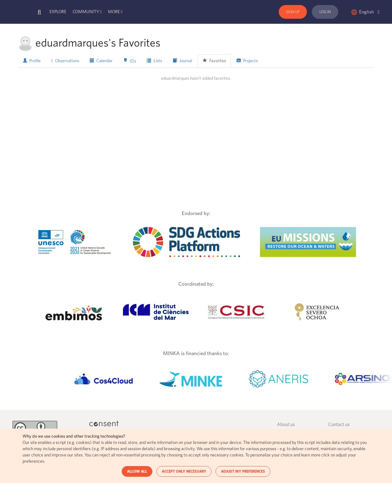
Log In (325, 12)
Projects (247, 60)
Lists (154, 60)
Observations (65, 61)
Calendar (101, 60)
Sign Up (292, 12)
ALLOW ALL (137, 471)
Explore (57, 12)
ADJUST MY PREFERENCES (243, 471)
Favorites (214, 60)
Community (86, 12)
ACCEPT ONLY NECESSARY (184, 471)
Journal (182, 60)
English (369, 12)
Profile (32, 60)
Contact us (339, 424)
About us (286, 424)
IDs (129, 60)
